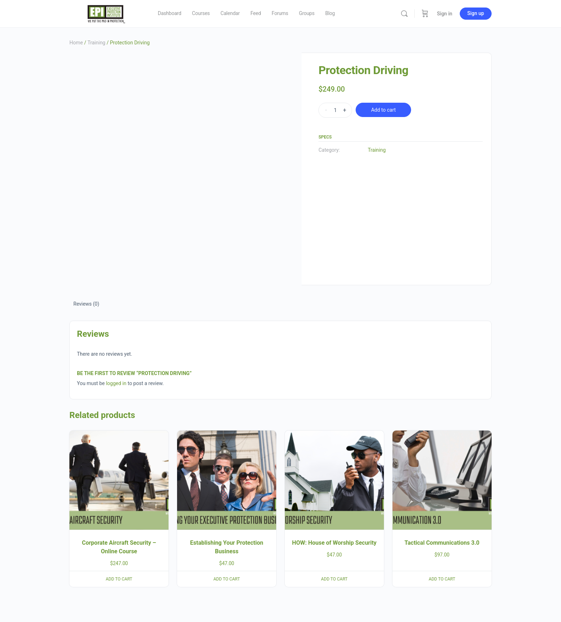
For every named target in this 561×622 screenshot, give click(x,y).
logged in (116, 383)
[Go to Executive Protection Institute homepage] (105, 13)
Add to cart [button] (119, 579)
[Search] (404, 13)
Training (96, 42)
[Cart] (425, 13)
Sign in (444, 13)
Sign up (475, 13)
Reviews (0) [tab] (86, 304)
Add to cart (383, 110)
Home (76, 42)
